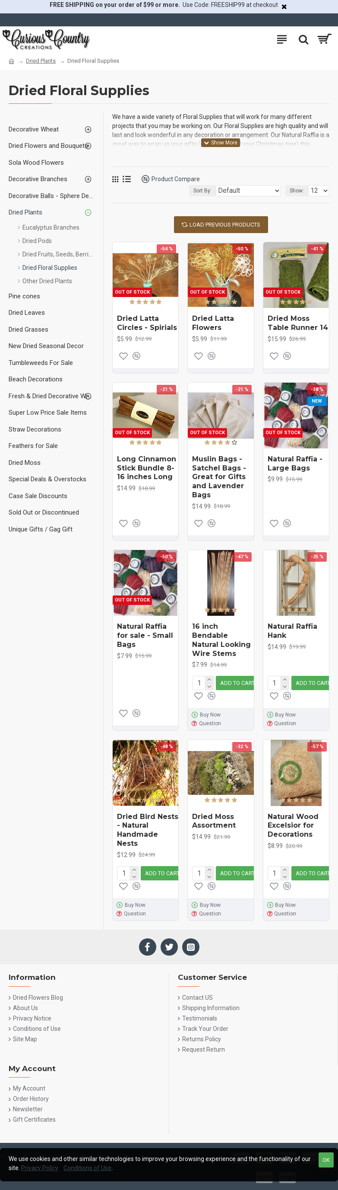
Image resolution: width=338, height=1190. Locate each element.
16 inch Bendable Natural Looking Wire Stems (221, 639)
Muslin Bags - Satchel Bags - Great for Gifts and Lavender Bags (219, 477)
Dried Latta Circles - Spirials (147, 323)
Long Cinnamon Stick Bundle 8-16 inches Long (146, 468)
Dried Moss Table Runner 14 (298, 323)
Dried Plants (41, 61)
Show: (297, 191)
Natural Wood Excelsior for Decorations (293, 826)
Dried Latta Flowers (213, 323)
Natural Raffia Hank (292, 631)
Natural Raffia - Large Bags (295, 463)
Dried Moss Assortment (214, 821)
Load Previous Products (225, 224)
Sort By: (202, 191)
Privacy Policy (39, 1167)
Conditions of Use (87, 1167)
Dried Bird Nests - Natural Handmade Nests (147, 830)
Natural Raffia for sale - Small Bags (145, 635)
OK (326, 1160)
